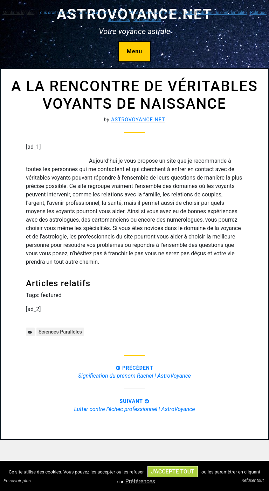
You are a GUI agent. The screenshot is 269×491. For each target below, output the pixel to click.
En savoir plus (17, 480)
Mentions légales (18, 12)
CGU (189, 12)
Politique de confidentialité (222, 12)
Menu (135, 51)
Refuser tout (253, 480)
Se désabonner (147, 19)
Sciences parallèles (60, 332)
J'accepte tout (172, 471)
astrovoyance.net (138, 119)
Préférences (140, 481)
